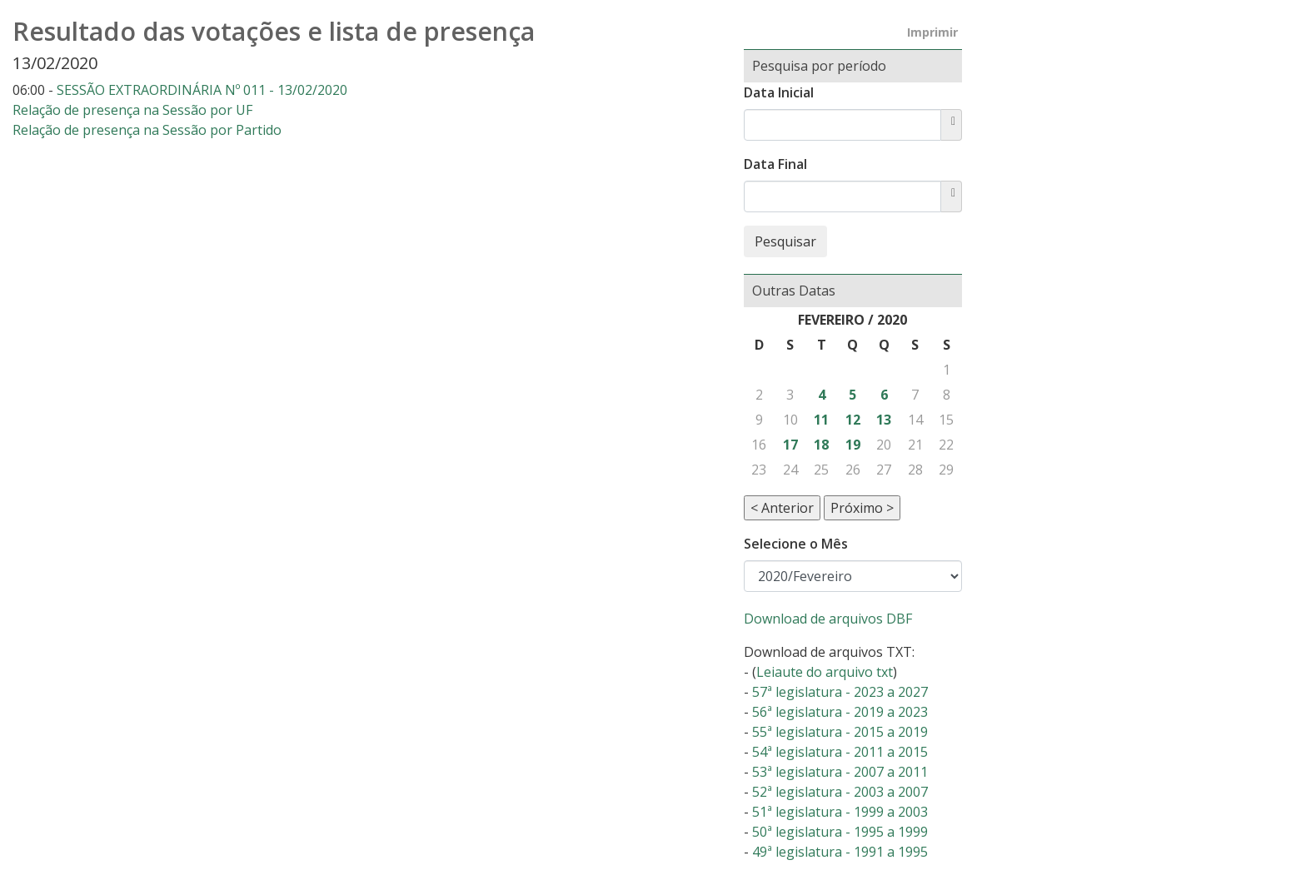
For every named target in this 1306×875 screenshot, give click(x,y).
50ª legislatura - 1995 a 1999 (840, 832)
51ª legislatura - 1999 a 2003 (840, 812)
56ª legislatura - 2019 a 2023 (840, 712)
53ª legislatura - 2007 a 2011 (840, 772)
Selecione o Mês (796, 543)
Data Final (775, 164)
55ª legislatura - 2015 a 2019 (840, 732)
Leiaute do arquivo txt (824, 672)
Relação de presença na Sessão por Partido (147, 130)
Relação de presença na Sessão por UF (132, 110)
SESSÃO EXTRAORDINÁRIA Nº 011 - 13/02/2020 (202, 90)
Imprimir (932, 32)
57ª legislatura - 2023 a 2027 (840, 692)
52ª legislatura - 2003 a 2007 (840, 792)
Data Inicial (779, 92)
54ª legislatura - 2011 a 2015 (840, 752)
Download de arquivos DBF (828, 618)
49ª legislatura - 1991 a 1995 (840, 852)
